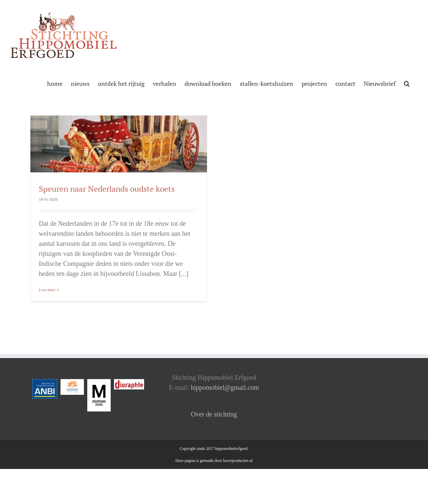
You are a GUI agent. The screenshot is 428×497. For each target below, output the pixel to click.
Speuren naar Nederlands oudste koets (107, 188)
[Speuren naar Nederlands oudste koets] (118, 144)
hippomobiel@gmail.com (225, 387)
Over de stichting (214, 414)
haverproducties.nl (238, 460)
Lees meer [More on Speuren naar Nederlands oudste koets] (47, 290)
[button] (407, 83)
